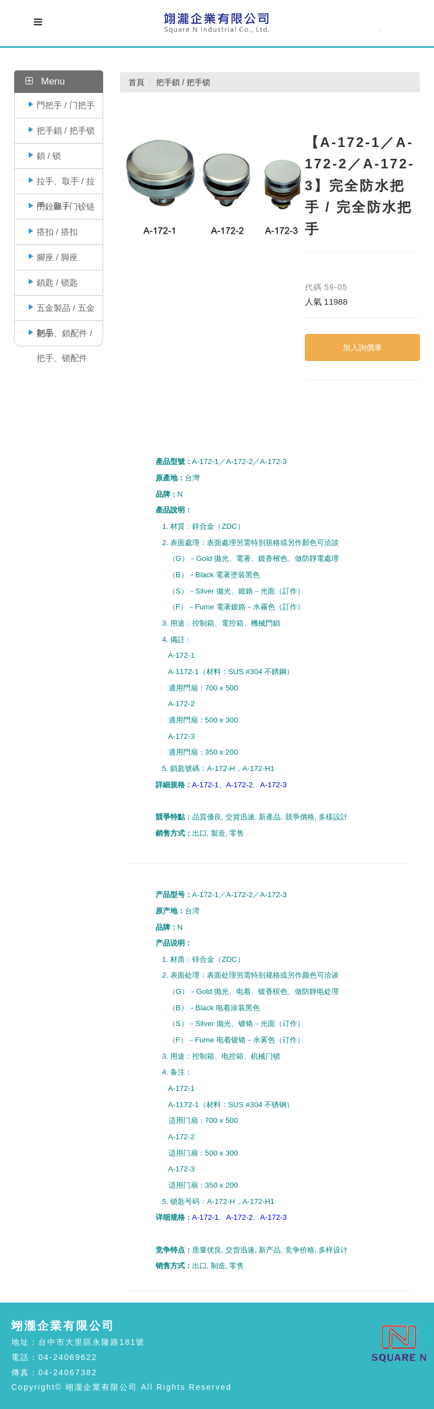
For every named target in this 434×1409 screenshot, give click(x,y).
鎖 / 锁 (49, 155)
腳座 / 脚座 (57, 257)
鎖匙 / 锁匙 (57, 282)
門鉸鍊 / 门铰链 (66, 206)
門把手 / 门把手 (66, 105)
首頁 (136, 82)
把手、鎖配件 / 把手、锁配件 (64, 337)
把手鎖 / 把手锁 (66, 130)
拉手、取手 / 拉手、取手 (66, 185)
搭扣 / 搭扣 (57, 232)
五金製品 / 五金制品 (66, 311)
